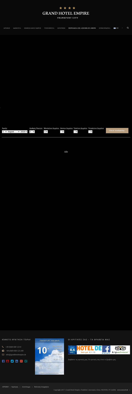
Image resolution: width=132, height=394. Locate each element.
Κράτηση (15, 387)
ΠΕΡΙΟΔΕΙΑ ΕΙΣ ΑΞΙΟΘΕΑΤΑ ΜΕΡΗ (82, 28)
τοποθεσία (49, 28)
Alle (66, 152)
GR (116, 28)
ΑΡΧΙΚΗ (6, 28)
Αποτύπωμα (26, 387)
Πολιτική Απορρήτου (41, 387)
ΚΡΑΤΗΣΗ (61, 28)
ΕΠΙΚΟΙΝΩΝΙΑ (104, 28)
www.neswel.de (122, 390)
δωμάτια (17, 28)
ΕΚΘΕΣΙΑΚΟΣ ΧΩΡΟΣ (32, 28)
